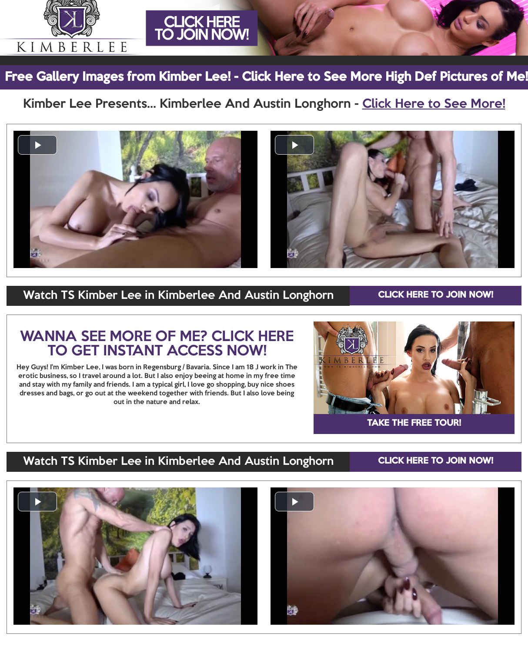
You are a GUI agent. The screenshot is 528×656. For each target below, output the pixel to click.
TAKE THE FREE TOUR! (414, 423)
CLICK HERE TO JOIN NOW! (435, 295)
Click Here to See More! (433, 104)
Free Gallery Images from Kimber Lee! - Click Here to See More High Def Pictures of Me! (266, 77)
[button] (37, 145)
